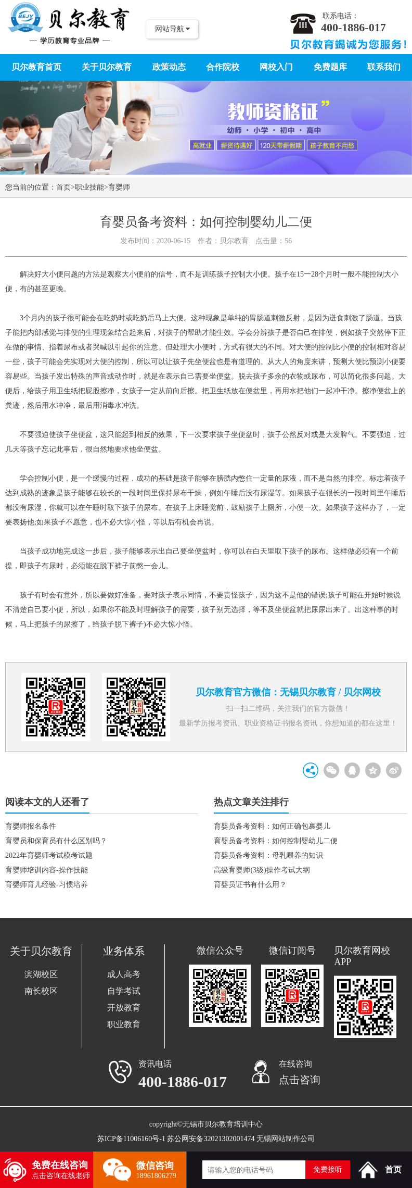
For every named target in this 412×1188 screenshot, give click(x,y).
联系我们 (384, 66)
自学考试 (123, 990)
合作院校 (222, 66)
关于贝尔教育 (107, 66)
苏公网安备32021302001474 (210, 1139)
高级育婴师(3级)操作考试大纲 (262, 870)
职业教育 (123, 1024)
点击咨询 (299, 1079)
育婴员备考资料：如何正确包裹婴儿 (272, 826)
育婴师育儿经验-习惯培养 (46, 885)
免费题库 (330, 66)
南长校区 (41, 990)
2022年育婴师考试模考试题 (49, 855)
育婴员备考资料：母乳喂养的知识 (268, 855)
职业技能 (89, 187)
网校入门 (276, 66)
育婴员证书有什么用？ (250, 885)
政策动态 (169, 66)
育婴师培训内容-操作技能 (46, 870)
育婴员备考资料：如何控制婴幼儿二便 (276, 841)
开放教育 (123, 1007)
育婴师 (119, 187)
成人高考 (123, 974)
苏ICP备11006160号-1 (131, 1139)
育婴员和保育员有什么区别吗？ (56, 841)
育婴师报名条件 (30, 826)
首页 (63, 187)
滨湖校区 (41, 974)
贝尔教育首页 (36, 66)
